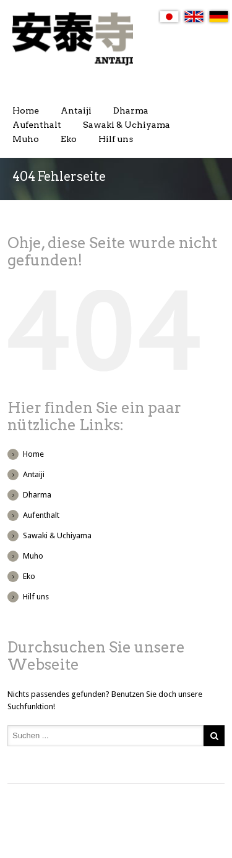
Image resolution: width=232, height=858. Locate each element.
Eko (69, 139)
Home (25, 110)
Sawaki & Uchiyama (126, 125)
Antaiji (76, 110)
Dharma (130, 110)
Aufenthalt (36, 125)
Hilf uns (115, 139)
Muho (25, 139)
